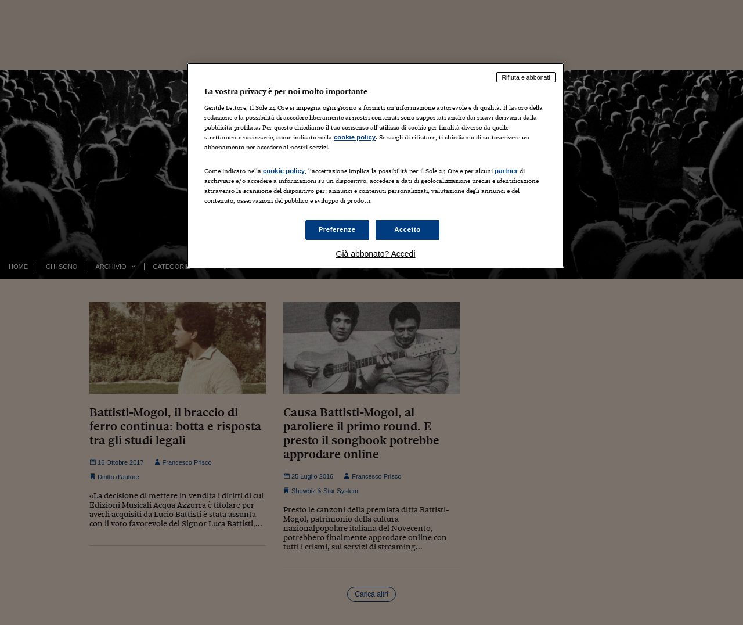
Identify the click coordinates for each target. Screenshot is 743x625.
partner (506, 170)
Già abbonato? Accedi (376, 253)
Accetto (407, 229)
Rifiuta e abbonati (526, 77)
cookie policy (355, 137)
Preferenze (337, 229)
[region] (375, 165)
